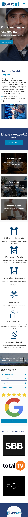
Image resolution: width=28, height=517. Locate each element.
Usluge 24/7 (5, 383)
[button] (14, 374)
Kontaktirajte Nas (6, 42)
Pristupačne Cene (7, 387)
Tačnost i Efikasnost (7, 378)
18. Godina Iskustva (7, 374)
